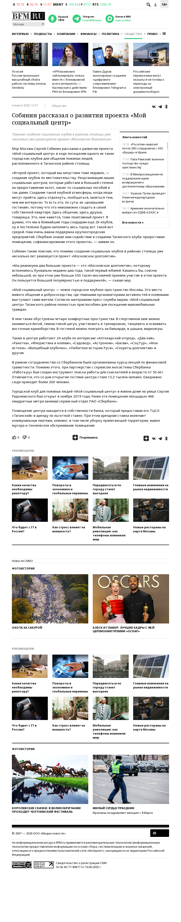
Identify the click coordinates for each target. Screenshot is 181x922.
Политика (110, 34)
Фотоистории (23, 568)
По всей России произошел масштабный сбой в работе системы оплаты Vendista (29, 79)
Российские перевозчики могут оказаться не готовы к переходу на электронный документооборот (148, 81)
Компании (66, 34)
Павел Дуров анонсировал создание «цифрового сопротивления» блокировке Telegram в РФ (109, 81)
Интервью (20, 34)
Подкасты (43, 34)
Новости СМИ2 (22, 561)
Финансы (88, 34)
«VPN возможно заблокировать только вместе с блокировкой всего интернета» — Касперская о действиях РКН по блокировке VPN (69, 81)
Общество (133, 34)
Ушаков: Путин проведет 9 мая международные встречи (144, 197)
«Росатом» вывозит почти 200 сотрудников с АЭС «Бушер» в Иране (142, 148)
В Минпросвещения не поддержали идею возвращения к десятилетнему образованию (143, 180)
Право (152, 34)
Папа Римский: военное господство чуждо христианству (143, 163)
